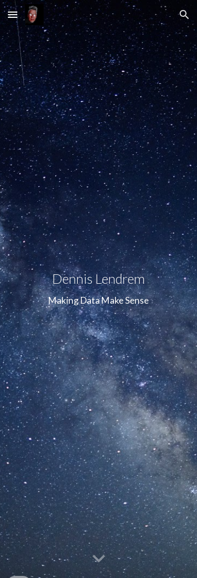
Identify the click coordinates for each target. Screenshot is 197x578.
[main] (99, 289)
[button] (12, 14)
